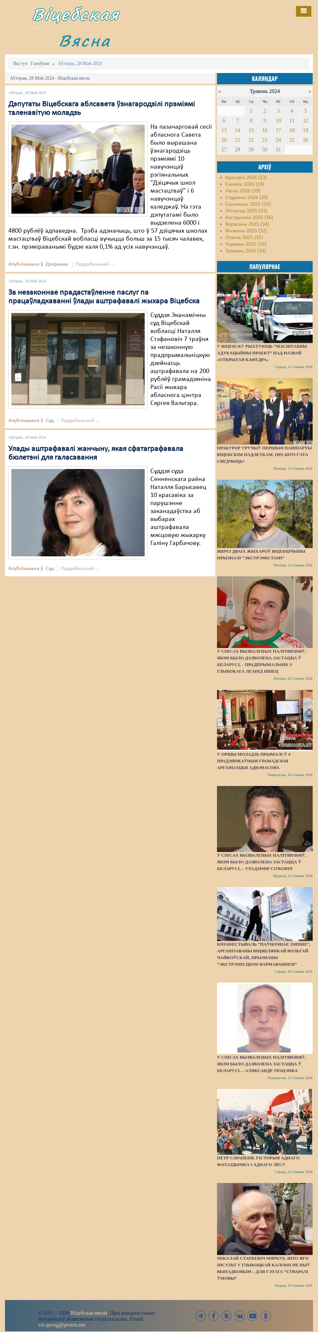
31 (278, 149)
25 (292, 140)
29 (251, 149)
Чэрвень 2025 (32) (245, 244)
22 (251, 140)
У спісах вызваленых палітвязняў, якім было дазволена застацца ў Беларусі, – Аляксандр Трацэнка (261, 1064)
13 (224, 130)
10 (278, 120)
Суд (50, 420)
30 (264, 149)
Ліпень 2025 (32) (244, 237)
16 (264, 130)
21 (237, 140)
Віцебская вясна (89, 1313)
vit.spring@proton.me (61, 1325)
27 (224, 149)
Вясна (84, 40)
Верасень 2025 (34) (247, 224)
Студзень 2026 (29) (246, 197)
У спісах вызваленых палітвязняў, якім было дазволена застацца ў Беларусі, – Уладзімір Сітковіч (261, 862)
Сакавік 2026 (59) (244, 184)
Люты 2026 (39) (242, 191)
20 (224, 140)
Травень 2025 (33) (245, 251)
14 (237, 130)
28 (237, 149)
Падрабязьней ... (94, 264)
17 (278, 130)
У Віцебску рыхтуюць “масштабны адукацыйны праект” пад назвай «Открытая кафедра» (262, 353)
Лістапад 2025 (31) (246, 211)
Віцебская (76, 14)
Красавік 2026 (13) (246, 177)
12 (305, 120)
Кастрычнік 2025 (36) (249, 217)
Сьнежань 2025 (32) (248, 204)
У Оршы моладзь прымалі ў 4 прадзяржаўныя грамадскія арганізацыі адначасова (253, 761)
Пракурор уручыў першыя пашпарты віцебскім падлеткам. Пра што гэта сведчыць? (264, 454)
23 (264, 140)
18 (292, 130)
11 (291, 120)
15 (251, 130)
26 (305, 140)
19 (305, 130)
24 (278, 140)
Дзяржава (57, 264)
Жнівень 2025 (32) (246, 231)
